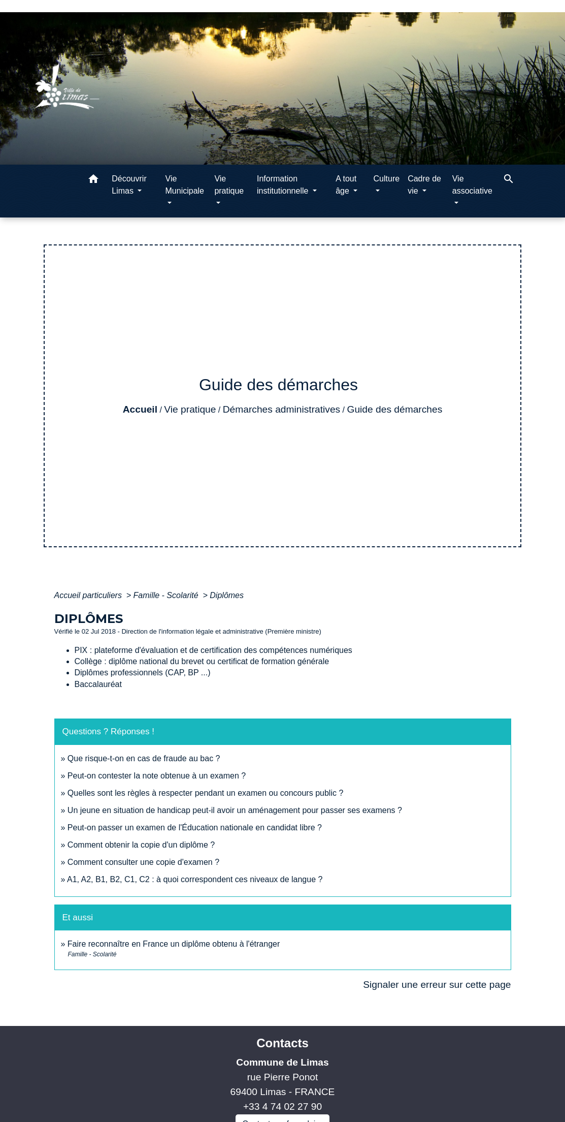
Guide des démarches (395, 409)
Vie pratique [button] (229, 184)
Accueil (140, 409)
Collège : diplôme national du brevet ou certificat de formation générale (202, 661)
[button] (93, 181)
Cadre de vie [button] (424, 184)
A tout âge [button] (346, 184)
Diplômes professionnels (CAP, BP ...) (143, 672)
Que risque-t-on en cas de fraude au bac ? (144, 758)
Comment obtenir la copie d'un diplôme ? (141, 844)
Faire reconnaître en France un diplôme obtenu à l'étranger (174, 944)
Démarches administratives (281, 409)
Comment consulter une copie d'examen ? (143, 862)
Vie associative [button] (472, 184)
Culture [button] (387, 178)
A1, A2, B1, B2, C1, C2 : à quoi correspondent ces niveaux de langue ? (194, 879)
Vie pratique (190, 409)
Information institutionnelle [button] (284, 184)
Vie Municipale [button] (184, 184)
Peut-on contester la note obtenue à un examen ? (157, 775)
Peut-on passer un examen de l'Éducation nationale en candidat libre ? (195, 827)
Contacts (282, 1043)
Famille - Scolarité (167, 595)
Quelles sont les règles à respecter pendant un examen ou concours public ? (205, 793)
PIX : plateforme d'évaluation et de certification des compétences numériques (213, 650)
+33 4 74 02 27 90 (282, 1106)
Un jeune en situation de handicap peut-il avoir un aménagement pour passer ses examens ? (235, 810)
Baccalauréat (98, 684)
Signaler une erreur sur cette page (437, 984)
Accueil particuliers (89, 595)
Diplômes (227, 595)
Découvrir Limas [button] (129, 184)
